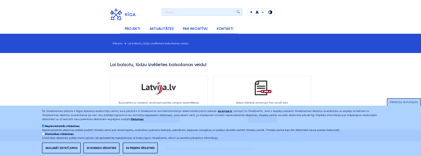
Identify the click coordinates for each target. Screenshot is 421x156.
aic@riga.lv (225, 117)
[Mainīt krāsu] (270, 12)
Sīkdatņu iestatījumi (404, 108)
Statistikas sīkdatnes (59, 140)
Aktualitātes (162, 29)
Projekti (132, 29)
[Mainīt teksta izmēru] (251, 12)
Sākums (115, 29)
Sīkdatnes (137, 125)
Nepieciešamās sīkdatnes (62, 132)
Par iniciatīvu (195, 29)
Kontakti (225, 29)
